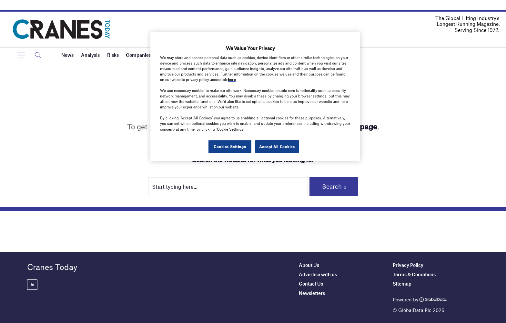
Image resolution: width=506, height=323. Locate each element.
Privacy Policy (408, 265)
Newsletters (312, 293)
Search (332, 186)
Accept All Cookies (277, 146)
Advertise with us (318, 274)
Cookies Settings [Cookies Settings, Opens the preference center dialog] (230, 146)
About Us (309, 265)
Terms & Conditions (414, 274)
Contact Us (311, 284)
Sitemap (402, 284)
